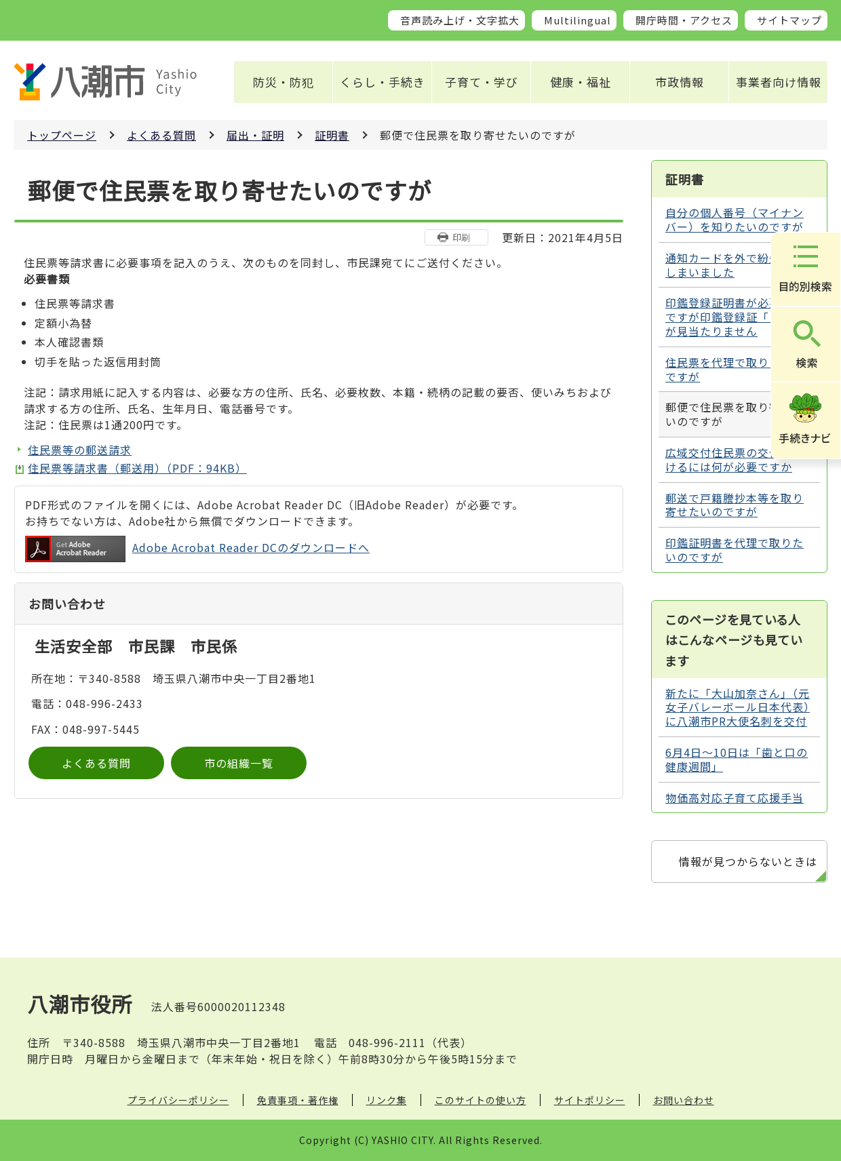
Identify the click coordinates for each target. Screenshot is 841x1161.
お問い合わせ (683, 1100)
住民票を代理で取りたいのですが (734, 369)
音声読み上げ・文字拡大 (460, 20)
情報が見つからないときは (748, 861)
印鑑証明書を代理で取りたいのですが (734, 549)
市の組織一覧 (238, 763)
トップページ (61, 135)
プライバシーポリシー (178, 1100)
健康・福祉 (580, 81)
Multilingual (577, 20)
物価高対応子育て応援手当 (734, 797)
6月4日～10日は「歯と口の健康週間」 (736, 759)
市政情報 (679, 81)
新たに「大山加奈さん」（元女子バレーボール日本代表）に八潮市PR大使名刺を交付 (737, 707)
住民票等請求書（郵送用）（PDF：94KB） (137, 468)
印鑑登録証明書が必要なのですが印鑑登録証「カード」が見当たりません (737, 316)
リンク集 (386, 1100)
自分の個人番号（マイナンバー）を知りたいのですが (734, 219)
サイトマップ (789, 20)
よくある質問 (161, 135)
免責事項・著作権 (297, 1100)
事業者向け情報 (778, 81)
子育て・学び (481, 81)
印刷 (461, 237)
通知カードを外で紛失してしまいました (734, 265)
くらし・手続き (382, 81)
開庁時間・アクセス (683, 20)
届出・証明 (255, 135)
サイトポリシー (589, 1100)
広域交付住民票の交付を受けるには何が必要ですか (734, 459)
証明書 (332, 135)
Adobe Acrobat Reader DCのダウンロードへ (197, 549)
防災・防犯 (283, 81)
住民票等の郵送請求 (80, 449)
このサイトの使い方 (480, 1100)
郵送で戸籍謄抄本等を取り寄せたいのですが (734, 505)
